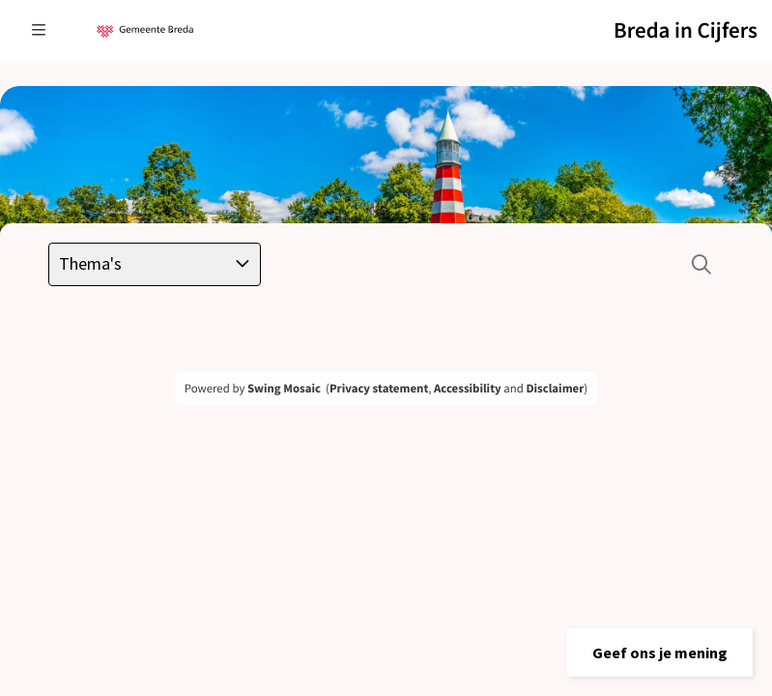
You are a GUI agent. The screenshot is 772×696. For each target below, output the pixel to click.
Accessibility (467, 388)
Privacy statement (378, 388)
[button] (660, 652)
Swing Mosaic (284, 388)
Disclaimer (555, 388)
